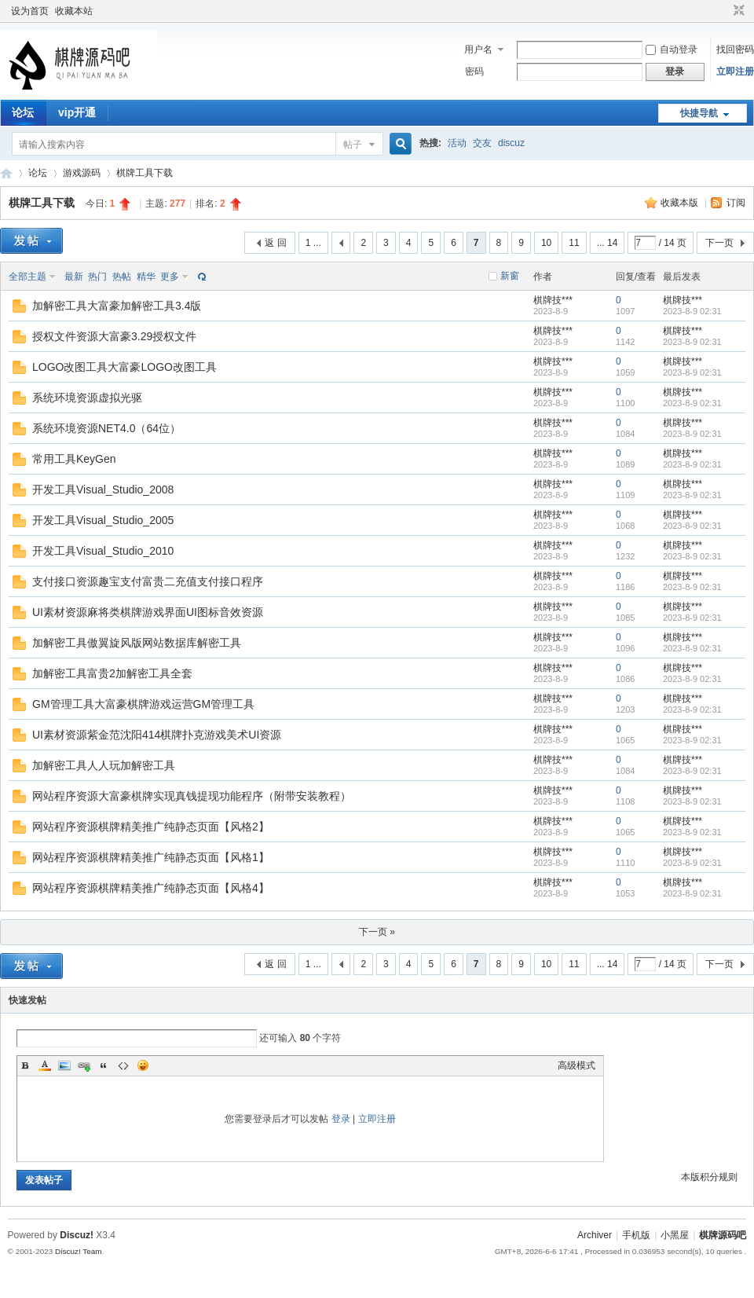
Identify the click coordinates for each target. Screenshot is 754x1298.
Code (123, 1065)
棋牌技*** (553, 300)
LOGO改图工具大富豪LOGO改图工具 (124, 367)
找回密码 (735, 49)
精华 (146, 276)
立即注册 (735, 71)
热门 (97, 276)
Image (64, 1065)
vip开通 (77, 112)
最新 (73, 276)
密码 (474, 71)
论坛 (23, 112)
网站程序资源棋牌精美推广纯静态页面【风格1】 (150, 857)
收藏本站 (74, 11)
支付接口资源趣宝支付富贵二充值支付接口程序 (147, 581)
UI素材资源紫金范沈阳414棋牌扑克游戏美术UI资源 (156, 734)
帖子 (352, 144)
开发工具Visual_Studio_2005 (103, 520)
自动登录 (671, 49)
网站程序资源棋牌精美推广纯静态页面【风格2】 (150, 826)
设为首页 (30, 11)
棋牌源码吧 (6, 173)
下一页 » (377, 931)
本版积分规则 (709, 1177)
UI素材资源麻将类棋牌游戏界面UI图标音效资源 (147, 612)
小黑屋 (675, 1235)
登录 (340, 1118)
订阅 (736, 202)
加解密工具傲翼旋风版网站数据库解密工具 (136, 642)
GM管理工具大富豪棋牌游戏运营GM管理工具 (143, 704)
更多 (169, 276)
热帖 (121, 276)
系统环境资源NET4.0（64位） (106, 428)
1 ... (313, 242)
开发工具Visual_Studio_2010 (103, 550)
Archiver (594, 1235)
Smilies (143, 1065)
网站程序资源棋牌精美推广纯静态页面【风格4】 (150, 888)
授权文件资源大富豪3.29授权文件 (114, 336)
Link (84, 1065)
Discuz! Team (78, 1251)
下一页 (719, 242)
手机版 (636, 1235)
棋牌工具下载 (144, 172)
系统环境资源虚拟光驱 (87, 397)
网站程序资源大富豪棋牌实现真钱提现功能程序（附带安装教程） (191, 796)
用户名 (478, 49)
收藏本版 (681, 202)
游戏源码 (82, 172)
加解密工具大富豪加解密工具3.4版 (116, 305)
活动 (457, 143)
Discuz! (76, 1235)
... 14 (607, 242)
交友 (482, 143)
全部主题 (27, 276)
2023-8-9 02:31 (692, 311)
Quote (104, 1065)
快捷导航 (699, 113)
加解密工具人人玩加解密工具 (103, 765)
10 (546, 242)
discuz (511, 143)
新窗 (509, 275)
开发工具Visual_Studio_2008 (103, 489)
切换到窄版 (737, 11)
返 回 (275, 242)
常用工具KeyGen (74, 459)
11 (574, 242)
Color (45, 1065)
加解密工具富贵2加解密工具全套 (112, 673)
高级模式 (576, 1065)
